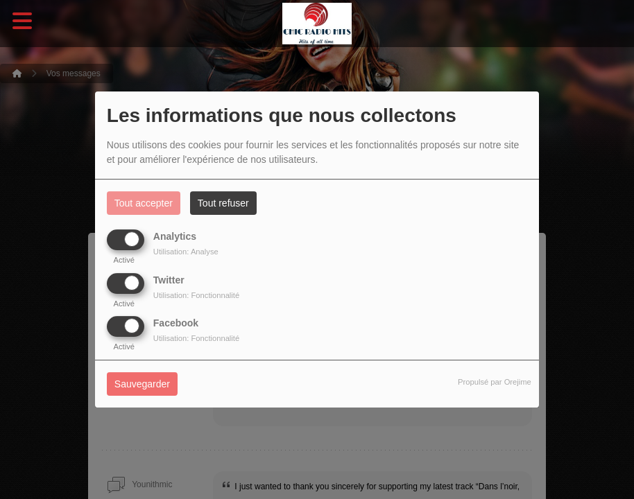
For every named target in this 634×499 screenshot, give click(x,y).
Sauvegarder (142, 383)
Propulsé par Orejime (494, 382)
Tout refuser (223, 203)
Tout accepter (143, 203)
